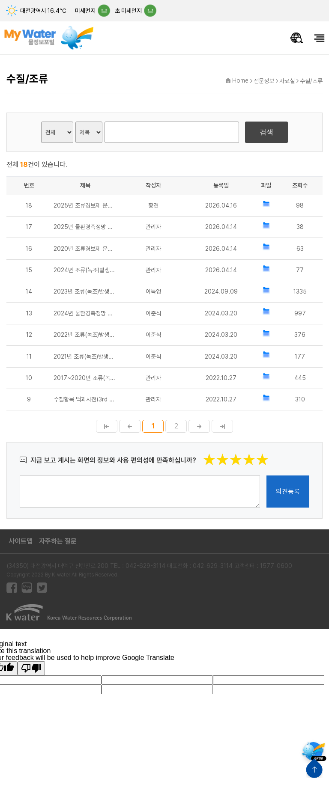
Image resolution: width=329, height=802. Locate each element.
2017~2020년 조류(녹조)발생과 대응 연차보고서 (85, 377)
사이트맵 (21, 541)
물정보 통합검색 (296, 38)
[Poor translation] (31, 668)
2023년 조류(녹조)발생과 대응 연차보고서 (85, 291)
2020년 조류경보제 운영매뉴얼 (85, 248)
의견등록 (288, 491)
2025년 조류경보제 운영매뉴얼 (85, 205)
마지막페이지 (222, 426)
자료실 (287, 81)
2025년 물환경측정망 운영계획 (85, 226)
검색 (266, 132)
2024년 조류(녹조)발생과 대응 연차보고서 (85, 270)
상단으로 (314, 768)
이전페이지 (130, 426)
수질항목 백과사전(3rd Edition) (85, 399)
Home (240, 80)
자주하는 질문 (58, 541)
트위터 (41, 587)
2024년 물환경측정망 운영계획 (85, 313)
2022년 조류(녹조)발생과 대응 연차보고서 (85, 334)
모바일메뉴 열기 (319, 38)
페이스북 (11, 587)
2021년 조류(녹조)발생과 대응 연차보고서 (85, 356)
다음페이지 (199, 426)
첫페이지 (106, 426)
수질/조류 (311, 81)
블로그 (26, 587)
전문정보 (264, 81)
